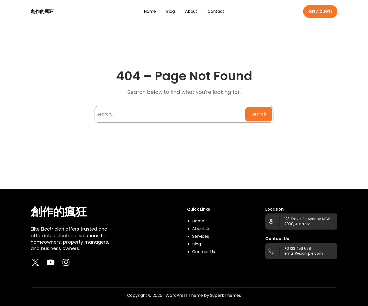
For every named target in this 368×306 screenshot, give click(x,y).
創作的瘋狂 (42, 11)
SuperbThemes (225, 295)
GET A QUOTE (320, 11)
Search (258, 114)
